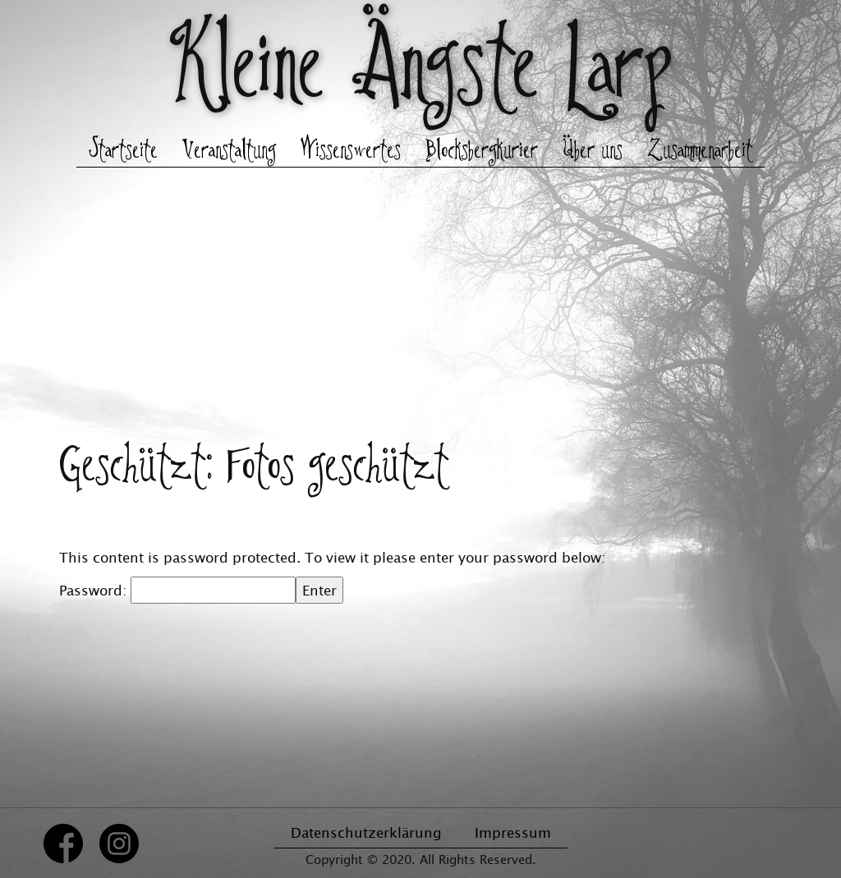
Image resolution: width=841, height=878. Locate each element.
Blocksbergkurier (481, 151)
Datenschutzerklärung (366, 832)
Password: (177, 590)
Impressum (513, 832)
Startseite (123, 151)
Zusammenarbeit (699, 151)
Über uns (593, 151)
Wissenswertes (351, 151)
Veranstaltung (229, 151)
